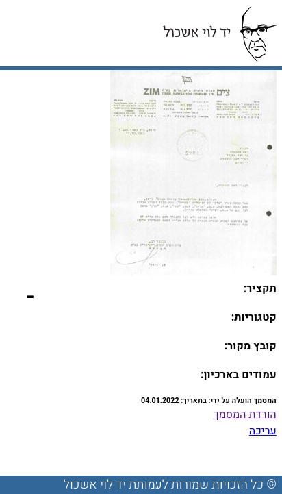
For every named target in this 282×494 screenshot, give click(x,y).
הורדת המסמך (245, 414)
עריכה (263, 431)
